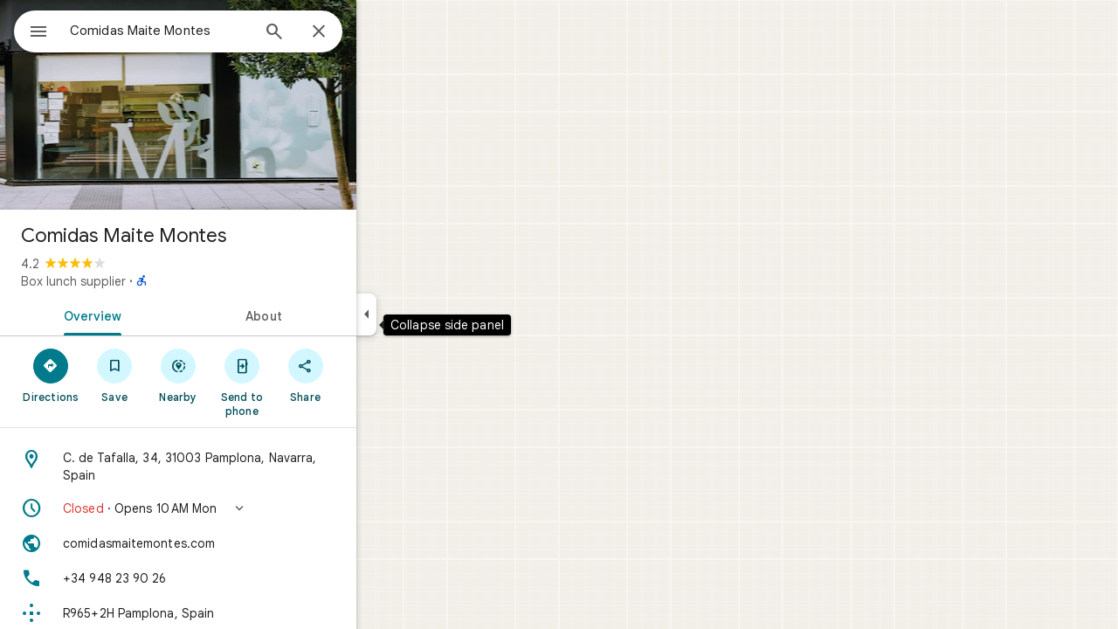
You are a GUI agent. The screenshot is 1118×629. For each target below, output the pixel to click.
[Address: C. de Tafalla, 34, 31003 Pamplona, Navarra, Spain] (241, 466)
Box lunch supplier (136, 281)
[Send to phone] (304, 381)
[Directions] (114, 374)
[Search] (337, 33)
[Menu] (31, 29)
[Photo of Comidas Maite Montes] (241, 105)
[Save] (178, 374)
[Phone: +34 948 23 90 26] (241, 578)
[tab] (152, 314)
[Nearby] (241, 374)
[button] (241, 508)
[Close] (381, 32)
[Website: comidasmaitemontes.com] (241, 543)
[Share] (368, 374)
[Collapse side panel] (429, 314)
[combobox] (205, 30)
